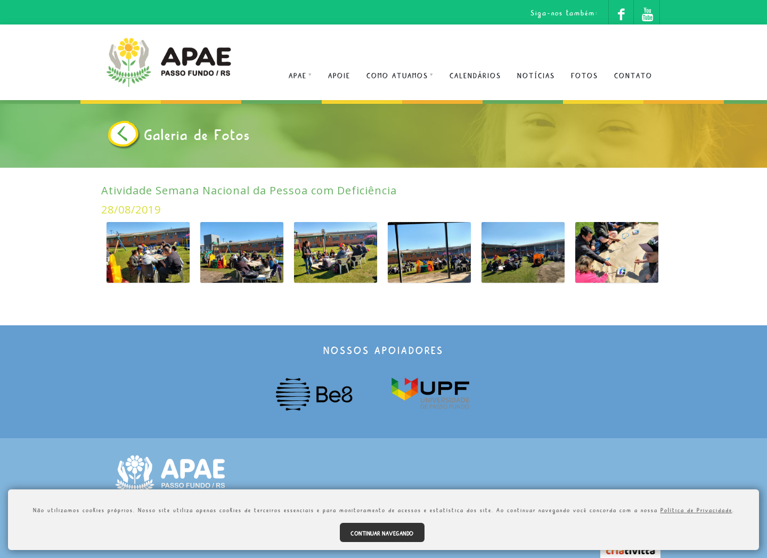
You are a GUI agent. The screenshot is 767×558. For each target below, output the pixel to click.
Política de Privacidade (696, 509)
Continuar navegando (382, 532)
